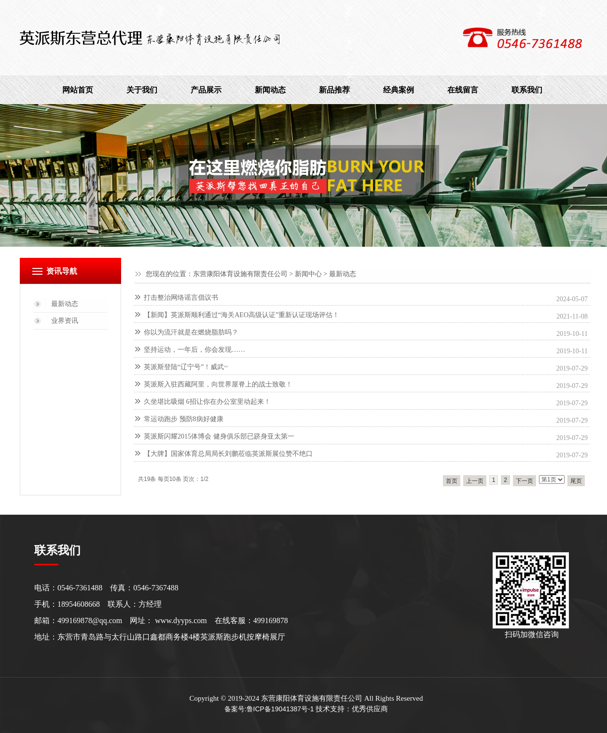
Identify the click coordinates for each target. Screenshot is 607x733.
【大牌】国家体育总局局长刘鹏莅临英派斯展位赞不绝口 (228, 453)
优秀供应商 (370, 709)
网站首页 (77, 90)
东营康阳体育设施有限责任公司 (240, 274)
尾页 (576, 481)
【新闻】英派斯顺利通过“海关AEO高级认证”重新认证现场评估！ (241, 315)
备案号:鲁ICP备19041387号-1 (269, 709)
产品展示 (206, 90)
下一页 (524, 481)
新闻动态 (270, 90)
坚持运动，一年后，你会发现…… (194, 349)
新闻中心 (308, 274)
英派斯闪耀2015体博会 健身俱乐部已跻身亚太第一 (219, 436)
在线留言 (462, 90)
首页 (451, 481)
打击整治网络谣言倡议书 (181, 297)
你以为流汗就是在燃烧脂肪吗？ (191, 332)
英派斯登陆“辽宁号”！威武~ (186, 367)
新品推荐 (334, 90)
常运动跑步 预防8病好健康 (183, 419)
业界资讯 (64, 320)
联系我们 (526, 90)
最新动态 (342, 274)
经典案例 (398, 90)
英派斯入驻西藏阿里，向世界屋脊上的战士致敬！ (218, 384)
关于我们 (141, 90)
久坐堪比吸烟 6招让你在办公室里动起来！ (207, 401)
